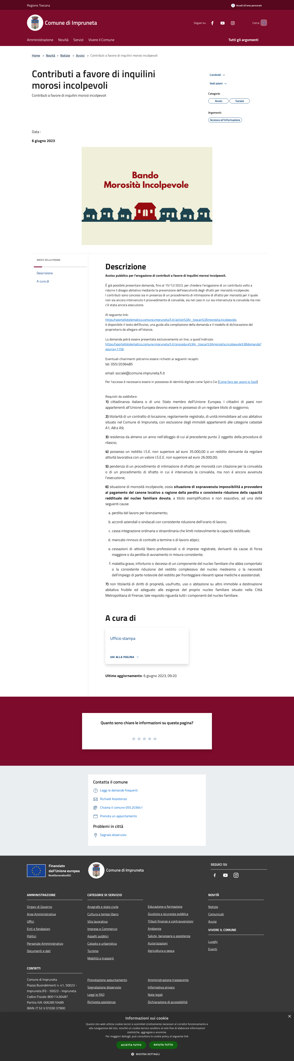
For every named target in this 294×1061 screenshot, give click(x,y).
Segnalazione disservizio (104, 987)
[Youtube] (216, 22)
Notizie (65, 55)
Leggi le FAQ (96, 994)
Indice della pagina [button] (48, 260)
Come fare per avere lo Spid (238, 381)
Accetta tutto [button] (131, 1045)
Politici (31, 936)
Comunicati (216, 914)
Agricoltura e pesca (161, 950)
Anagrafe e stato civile (102, 906)
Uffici (30, 921)
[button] (147, 1054)
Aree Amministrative (41, 914)
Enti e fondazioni (38, 928)
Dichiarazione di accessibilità (167, 1001)
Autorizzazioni (158, 943)
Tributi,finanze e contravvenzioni (170, 921)
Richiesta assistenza (101, 1001)
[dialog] (147, 1036)
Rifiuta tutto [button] (163, 1044)
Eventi (212, 949)
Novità (50, 55)
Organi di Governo (39, 906)
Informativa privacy (161, 987)
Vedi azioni (219, 83)
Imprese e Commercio (102, 928)
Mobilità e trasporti (100, 958)
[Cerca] (262, 23)
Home (36, 55)
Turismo (92, 950)
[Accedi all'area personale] (246, 5)
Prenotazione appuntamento (107, 979)
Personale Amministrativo (45, 943)
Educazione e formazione (165, 906)
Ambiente (154, 928)
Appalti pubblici (98, 936)
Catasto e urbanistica (102, 943)
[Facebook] (205, 22)
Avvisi (80, 55)
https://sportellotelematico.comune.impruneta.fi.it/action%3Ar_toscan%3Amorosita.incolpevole (170, 319)
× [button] (289, 1016)
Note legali (155, 994)
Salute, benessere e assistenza (169, 935)
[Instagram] (226, 22)
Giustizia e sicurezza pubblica (168, 913)
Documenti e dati (39, 950)
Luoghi (213, 941)
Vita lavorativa (97, 921)
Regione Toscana (38, 5)
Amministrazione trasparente (168, 979)
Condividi (218, 75)
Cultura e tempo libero (102, 914)
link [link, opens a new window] (186, 1036)
